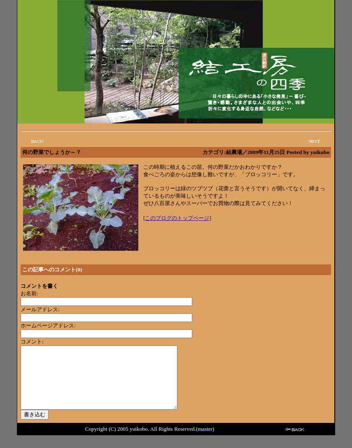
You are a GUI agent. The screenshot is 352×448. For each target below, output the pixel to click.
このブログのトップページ (177, 218)
